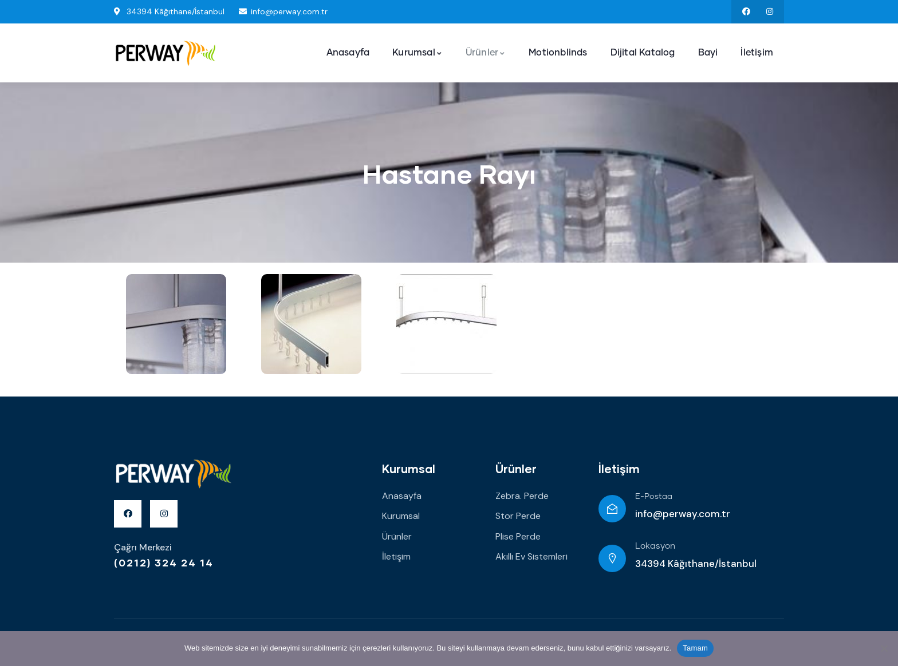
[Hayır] (883, 648)
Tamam (695, 648)
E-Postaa (653, 497)
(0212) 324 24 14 (164, 562)
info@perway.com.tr (682, 514)
